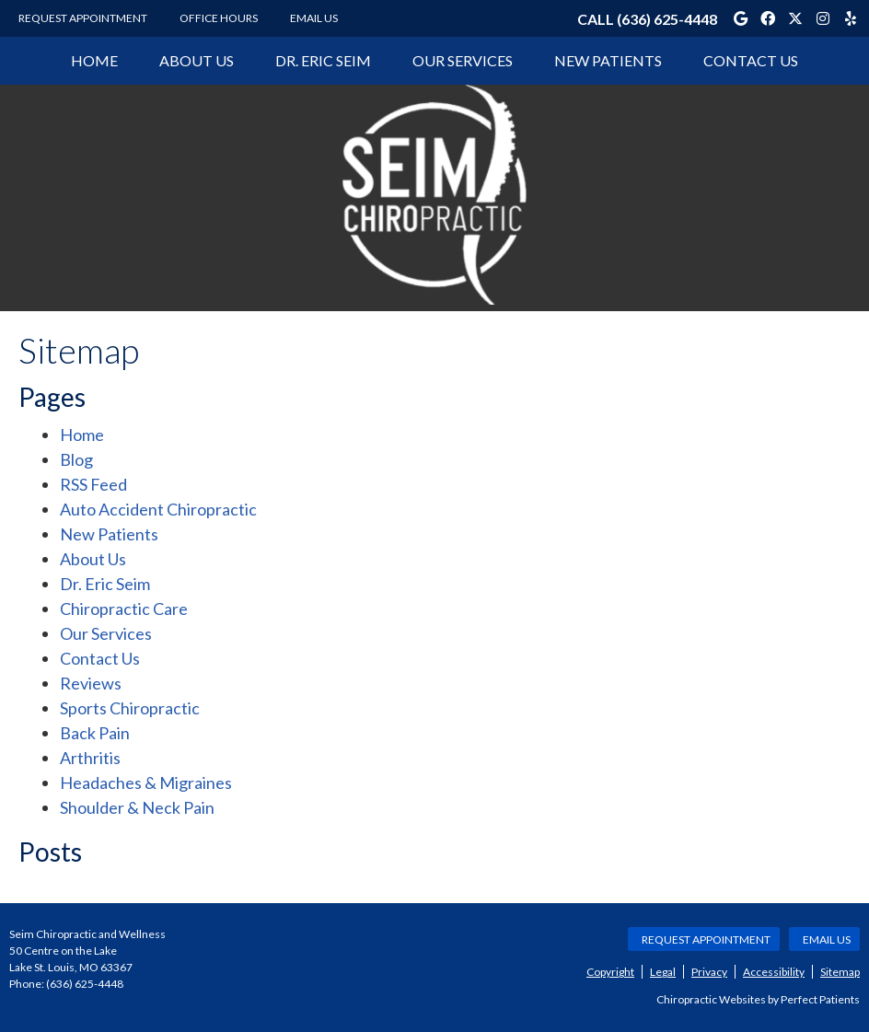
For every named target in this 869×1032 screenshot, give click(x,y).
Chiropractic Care (124, 608)
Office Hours (219, 18)
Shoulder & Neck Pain (137, 807)
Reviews (91, 683)
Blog (76, 459)
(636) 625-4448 (667, 19)
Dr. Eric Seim (323, 60)
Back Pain (95, 733)
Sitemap (840, 972)
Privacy (709, 972)
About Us (196, 60)
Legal (663, 972)
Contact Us (750, 60)
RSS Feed (93, 484)
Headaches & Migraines (146, 782)
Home (94, 60)
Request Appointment (82, 18)
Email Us (314, 18)
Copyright (610, 972)
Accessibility (774, 972)
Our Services (462, 60)
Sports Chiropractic (130, 708)
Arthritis (90, 758)
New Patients (608, 60)
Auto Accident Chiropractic (158, 509)
